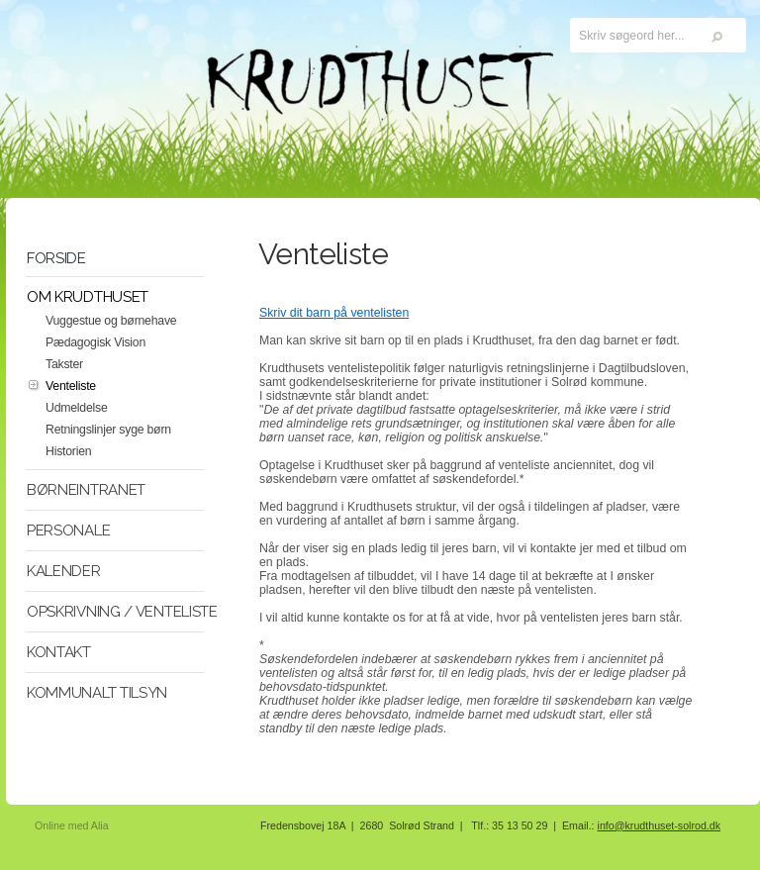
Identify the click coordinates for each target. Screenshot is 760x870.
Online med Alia (72, 825)
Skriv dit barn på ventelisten (334, 313)
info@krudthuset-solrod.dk (659, 825)
